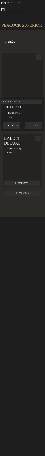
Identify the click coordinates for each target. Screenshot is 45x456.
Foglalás (33, 126)
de (12, 3)
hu (3, 3)
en (8, 3)
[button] (22, 91)
